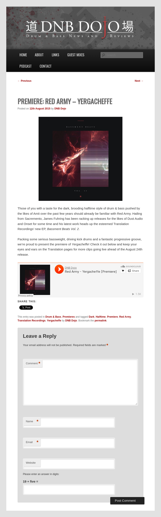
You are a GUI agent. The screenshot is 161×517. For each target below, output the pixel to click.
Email (32, 442)
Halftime (101, 316)
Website (31, 462)
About (39, 54)
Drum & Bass (53, 316)
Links (55, 54)
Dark (91, 316)
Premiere (112, 316)
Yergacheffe (54, 320)
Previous (24, 80)
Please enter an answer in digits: (41, 474)
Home (23, 54)
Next (139, 80)
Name (32, 421)
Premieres (69, 316)
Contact (46, 66)
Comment (33, 363)
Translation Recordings (31, 320)
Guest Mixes (75, 54)
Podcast (25, 66)
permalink (100, 320)
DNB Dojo (60, 108)
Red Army (125, 316)
